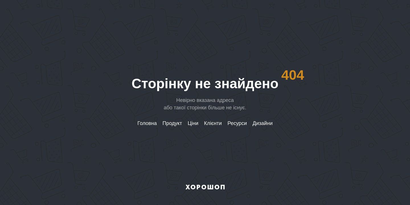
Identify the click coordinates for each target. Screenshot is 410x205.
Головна (147, 123)
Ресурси (237, 123)
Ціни (193, 123)
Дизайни (263, 123)
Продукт (172, 123)
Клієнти (213, 123)
